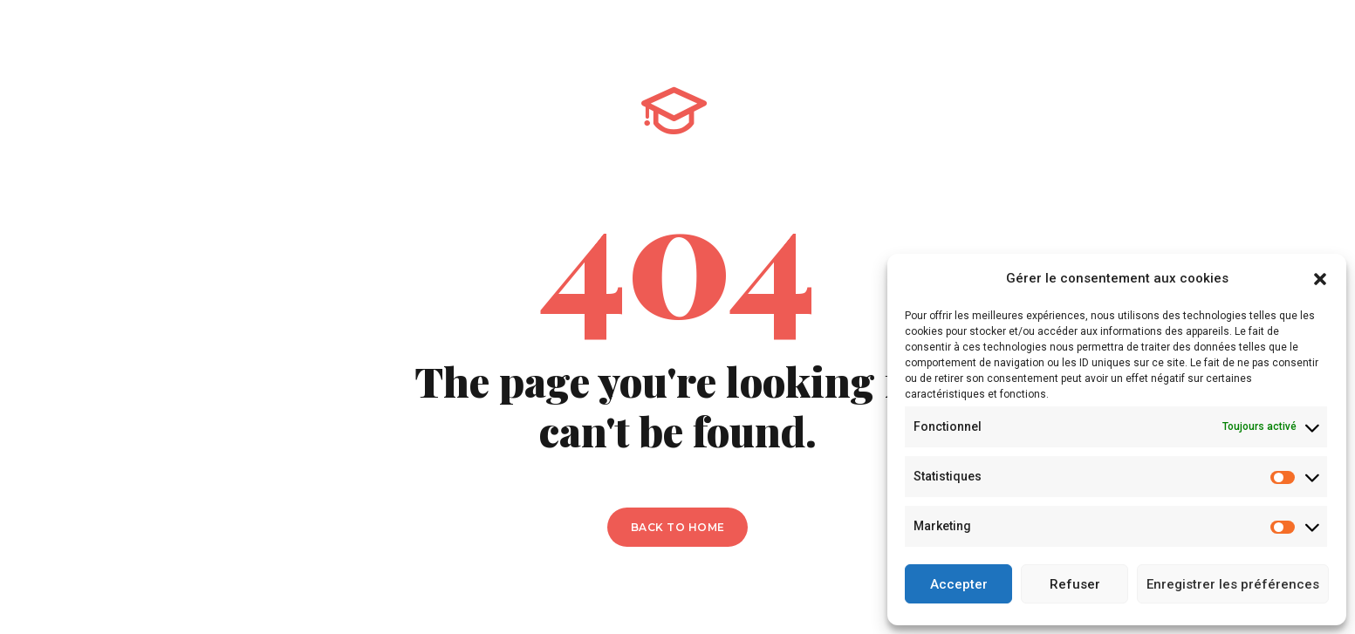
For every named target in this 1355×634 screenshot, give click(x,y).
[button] (1320, 279)
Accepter (959, 584)
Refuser (1075, 584)
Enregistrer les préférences (1232, 584)
